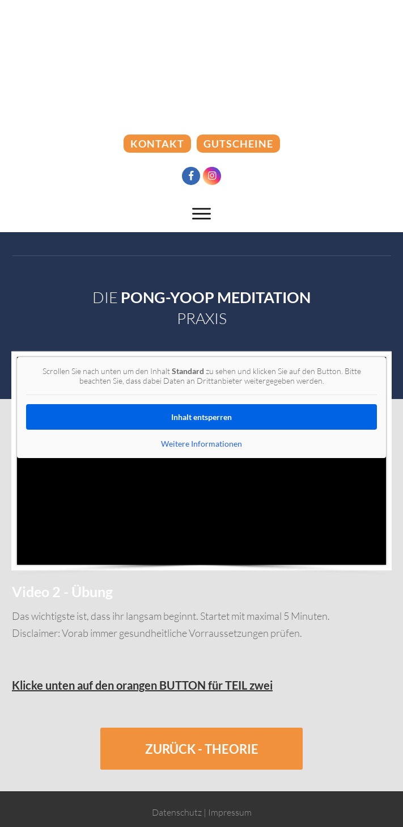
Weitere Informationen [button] (201, 443)
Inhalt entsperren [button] (201, 417)
